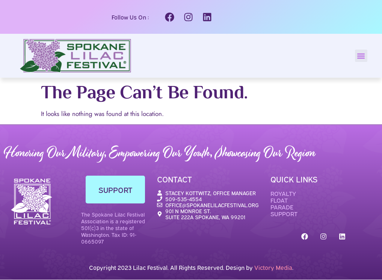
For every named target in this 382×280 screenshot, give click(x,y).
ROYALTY (283, 193)
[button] (361, 56)
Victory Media (273, 267)
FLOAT (279, 200)
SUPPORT (283, 213)
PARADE (281, 207)
